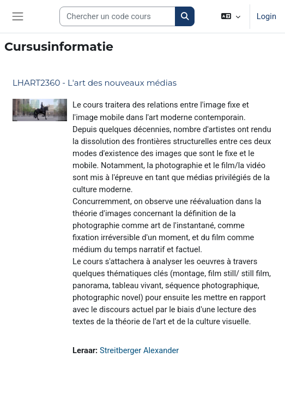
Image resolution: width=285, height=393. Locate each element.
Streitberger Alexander (139, 350)
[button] (230, 16)
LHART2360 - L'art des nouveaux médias (95, 83)
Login (266, 16)
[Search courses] (117, 16)
